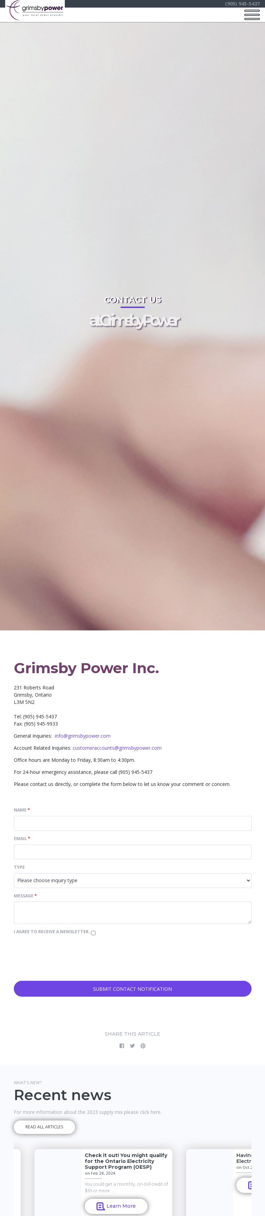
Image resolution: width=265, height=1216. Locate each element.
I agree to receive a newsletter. (52, 932)
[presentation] (66, 962)
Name (22, 810)
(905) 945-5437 (242, 3)
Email (22, 838)
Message (25, 896)
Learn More (116, 1206)
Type (19, 867)
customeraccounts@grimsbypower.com (117, 748)
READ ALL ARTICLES (44, 1127)
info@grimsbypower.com (83, 735)
